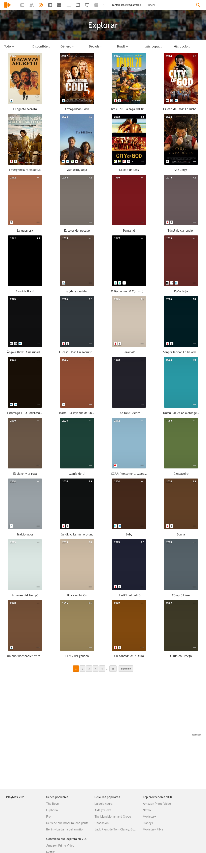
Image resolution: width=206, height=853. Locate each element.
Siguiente (126, 668)
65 (113, 668)
